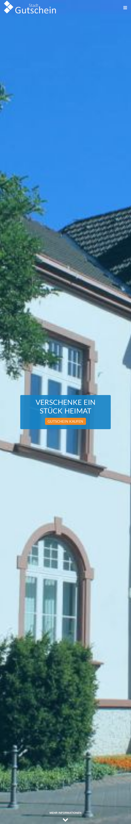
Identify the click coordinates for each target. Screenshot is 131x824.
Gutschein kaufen (65, 421)
